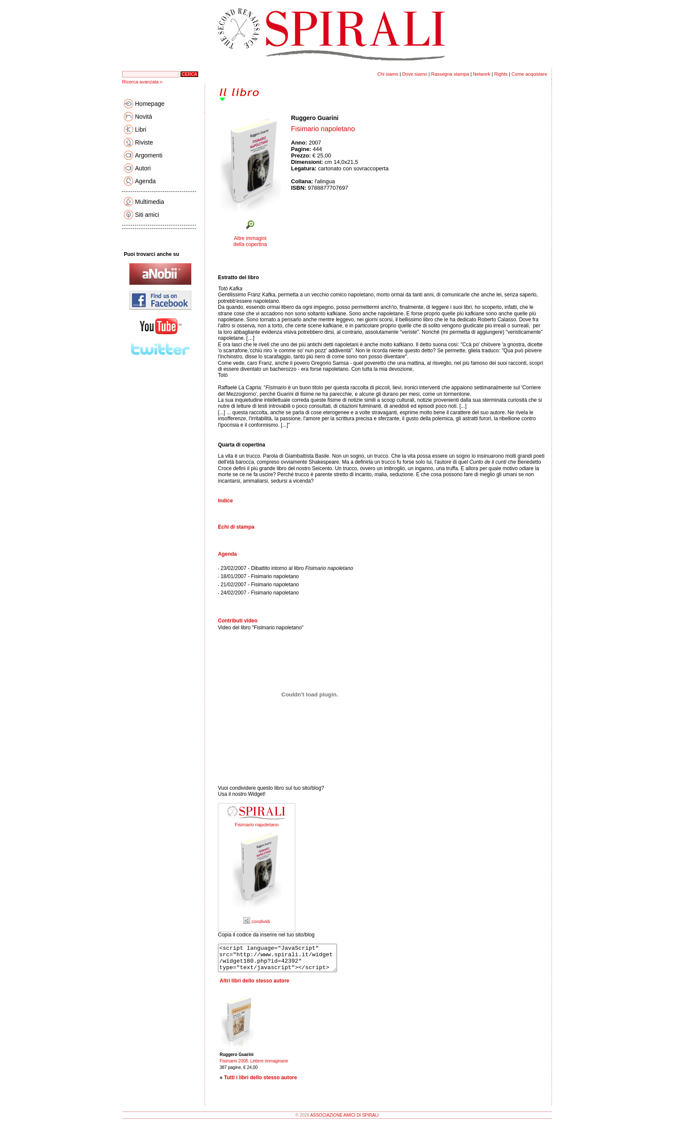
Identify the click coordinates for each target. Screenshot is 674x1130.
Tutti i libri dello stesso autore (260, 1083)
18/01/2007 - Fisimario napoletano (260, 576)
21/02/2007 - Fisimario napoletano (260, 585)
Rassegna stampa (450, 74)
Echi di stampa (236, 527)
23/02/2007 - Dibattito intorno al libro (287, 568)
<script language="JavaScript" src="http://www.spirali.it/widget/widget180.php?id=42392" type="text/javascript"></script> (284, 960)
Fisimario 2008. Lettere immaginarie (254, 1066)
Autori (143, 168)
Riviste (144, 142)
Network (481, 74)
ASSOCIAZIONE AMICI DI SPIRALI (344, 1120)
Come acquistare (529, 74)
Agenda (145, 181)
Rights (501, 74)
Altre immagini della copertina (250, 241)
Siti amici (147, 214)
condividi (256, 921)
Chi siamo (387, 74)
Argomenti (148, 155)
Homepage (150, 103)
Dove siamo (414, 74)
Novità (143, 116)
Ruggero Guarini (314, 117)
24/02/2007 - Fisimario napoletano (260, 593)
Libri (140, 129)
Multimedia (149, 201)
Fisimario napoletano (257, 824)
